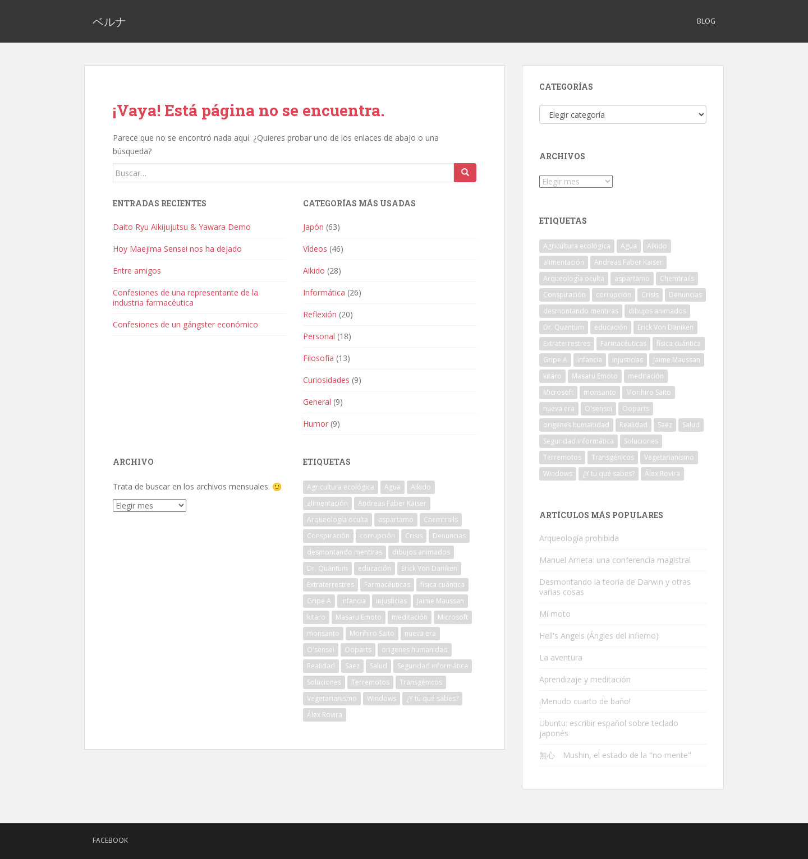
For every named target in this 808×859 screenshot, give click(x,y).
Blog (706, 21)
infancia (353, 601)
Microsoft (453, 617)
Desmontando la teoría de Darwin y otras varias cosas (615, 586)
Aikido (314, 270)
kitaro (316, 617)
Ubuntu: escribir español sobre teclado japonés (608, 728)
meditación (410, 617)
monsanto (323, 633)
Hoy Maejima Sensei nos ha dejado (177, 248)
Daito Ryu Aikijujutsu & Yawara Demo (182, 226)
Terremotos (370, 682)
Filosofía (318, 358)
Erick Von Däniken (429, 568)
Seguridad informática (432, 666)
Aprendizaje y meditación (585, 679)
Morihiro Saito (372, 633)
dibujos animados (421, 552)
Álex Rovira (324, 714)
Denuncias (449, 536)
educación (374, 568)
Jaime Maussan (440, 601)
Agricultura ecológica (340, 487)
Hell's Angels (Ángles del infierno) (599, 635)
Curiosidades (326, 380)
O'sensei (320, 649)
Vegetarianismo (332, 698)
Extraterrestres (330, 584)
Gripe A (319, 601)
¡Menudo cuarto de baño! (585, 701)
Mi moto (555, 613)
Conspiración (328, 536)
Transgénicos (421, 682)
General (317, 401)
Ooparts (358, 649)
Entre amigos (137, 270)
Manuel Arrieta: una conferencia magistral (615, 560)
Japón (313, 226)
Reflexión (320, 314)
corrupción (377, 536)
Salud (378, 666)
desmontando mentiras (344, 552)
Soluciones (324, 682)
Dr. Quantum (327, 568)
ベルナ (109, 21)
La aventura (560, 657)
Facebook (110, 840)
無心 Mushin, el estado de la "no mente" (615, 755)
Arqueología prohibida (579, 538)
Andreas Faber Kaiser (392, 503)
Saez (352, 666)
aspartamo (396, 519)
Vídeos (315, 248)
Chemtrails (441, 519)
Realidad (321, 666)
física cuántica (442, 584)
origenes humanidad (415, 649)
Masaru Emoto (359, 617)
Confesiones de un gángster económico (185, 324)
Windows (381, 698)
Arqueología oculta (337, 519)
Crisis (414, 536)
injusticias (391, 601)
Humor (315, 423)
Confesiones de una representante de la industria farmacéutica (185, 297)
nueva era (420, 633)
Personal (319, 336)
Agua (392, 487)
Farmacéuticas (387, 584)
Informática (324, 292)
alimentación (327, 503)
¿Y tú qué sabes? (432, 698)
